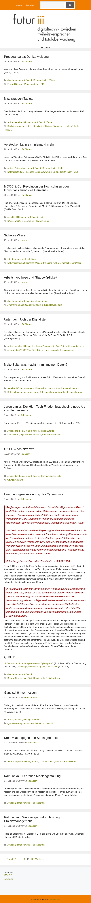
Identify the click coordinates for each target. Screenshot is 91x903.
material (26, 259)
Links (60, 168)
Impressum (19, 5)
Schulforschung (42, 723)
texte (41, 217)
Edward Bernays (15, 84)
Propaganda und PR (34, 84)
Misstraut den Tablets (18, 98)
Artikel (10, 122)
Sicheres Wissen (15, 235)
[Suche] (70, 5)
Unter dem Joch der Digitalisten (25, 319)
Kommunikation (40, 80)
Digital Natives (53, 678)
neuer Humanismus (51, 434)
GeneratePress (55, 899)
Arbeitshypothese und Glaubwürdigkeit (30, 277)
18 (24, 859)
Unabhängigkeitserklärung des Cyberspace (33, 494)
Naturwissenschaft (16, 263)
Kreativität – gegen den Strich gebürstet (31, 738)
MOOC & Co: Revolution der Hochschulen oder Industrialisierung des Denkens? (36, 188)
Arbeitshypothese (15, 305)
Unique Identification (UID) (65, 172)
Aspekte (18, 122)
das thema (12, 80)
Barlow (10, 678)
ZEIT (53, 723)
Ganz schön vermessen (20, 692)
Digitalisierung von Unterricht (21, 126)
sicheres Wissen (34, 263)
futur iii (29, 80)
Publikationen (70, 761)
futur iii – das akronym (19, 449)
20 (32, 859)
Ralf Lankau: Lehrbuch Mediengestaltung (32, 776)
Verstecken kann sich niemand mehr (29, 144)
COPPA (27, 350)
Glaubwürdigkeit (33, 305)
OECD (31, 221)
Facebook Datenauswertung (38, 172)
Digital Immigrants (36, 678)
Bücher (19, 388)
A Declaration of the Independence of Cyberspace (28, 663)
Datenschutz (30, 5)
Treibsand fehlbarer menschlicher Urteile (62, 263)
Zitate (52, 80)
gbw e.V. (8, 875)
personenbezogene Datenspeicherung (38, 392)
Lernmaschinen (67, 350)
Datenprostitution (15, 172)
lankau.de (8, 879)
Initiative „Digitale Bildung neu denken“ (54, 126)
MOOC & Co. (21, 221)
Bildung (27, 122)
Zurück (8, 859)
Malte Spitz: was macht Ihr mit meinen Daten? (35, 364)
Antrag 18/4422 (14, 350)
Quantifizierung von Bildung (20, 723)
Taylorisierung (42, 221)
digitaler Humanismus (30, 434)
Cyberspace (20, 678)
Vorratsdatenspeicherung (70, 392)
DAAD (10, 221)
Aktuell (10, 761)
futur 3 (22, 80)
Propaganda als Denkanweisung (26, 56)
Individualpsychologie (52, 305)
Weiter (39, 859)
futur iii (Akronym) (15, 480)
